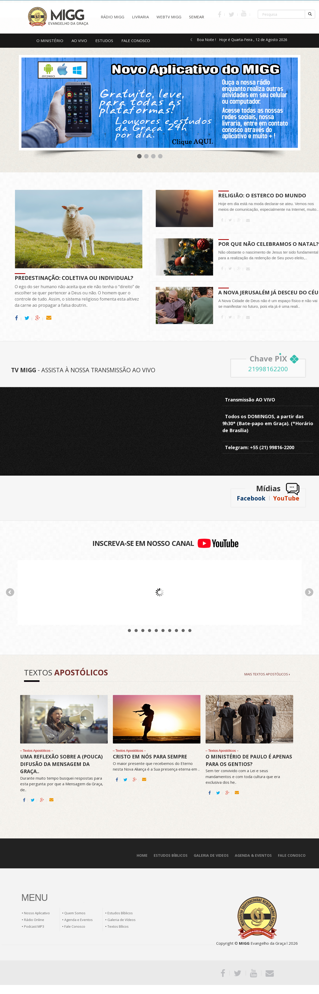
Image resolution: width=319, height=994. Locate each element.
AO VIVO (79, 40)
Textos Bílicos (118, 926)
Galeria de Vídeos (121, 919)
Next (309, 592)
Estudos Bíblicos (120, 913)
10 (189, 630)
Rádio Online (34, 919)
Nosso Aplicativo (37, 913)
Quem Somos (74, 913)
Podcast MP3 (34, 926)
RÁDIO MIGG (112, 16)
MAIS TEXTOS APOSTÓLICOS (267, 674)
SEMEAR (196, 16)
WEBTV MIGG (169, 16)
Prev (10, 592)
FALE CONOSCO (135, 40)
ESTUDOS (104, 40)
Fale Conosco (74, 926)
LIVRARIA (140, 16)
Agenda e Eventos (78, 919)
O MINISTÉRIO (49, 40)
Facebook (251, 498)
